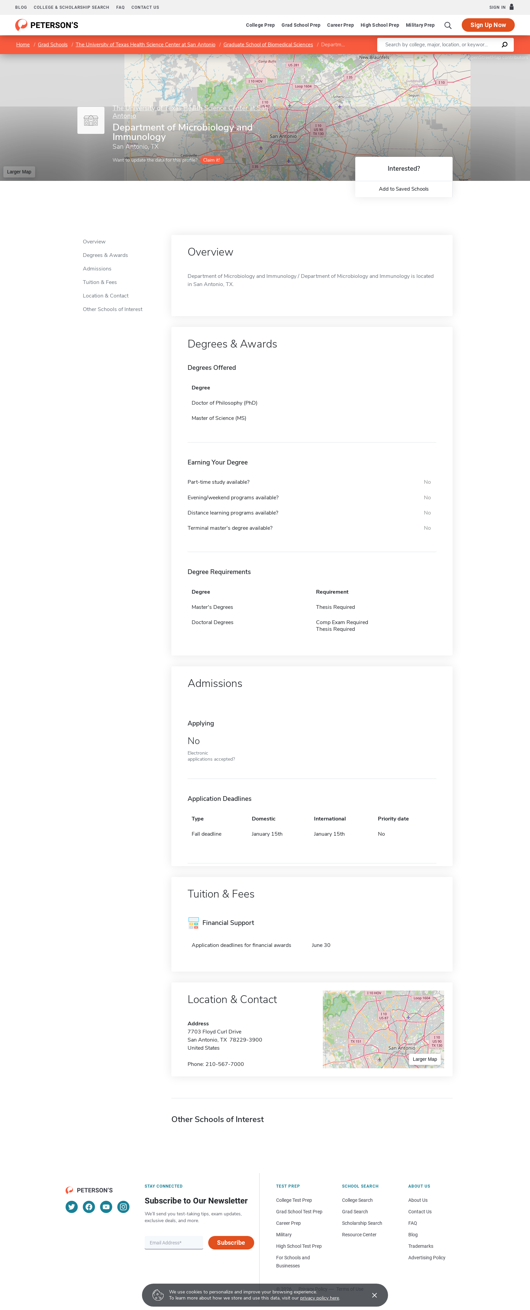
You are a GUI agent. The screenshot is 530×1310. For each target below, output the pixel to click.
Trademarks (420, 1246)
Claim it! (211, 160)
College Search (357, 1200)
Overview (94, 241)
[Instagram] (123, 1207)
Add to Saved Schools (404, 189)
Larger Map (19, 171)
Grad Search (355, 1211)
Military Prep (420, 25)
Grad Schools (53, 44)
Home (23, 44)
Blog (21, 7)
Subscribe (231, 1242)
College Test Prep (294, 1200)
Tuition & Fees (100, 282)
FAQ (120, 7)
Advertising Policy (426, 1257)
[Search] (448, 25)
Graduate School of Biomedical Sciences (268, 44)
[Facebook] (89, 1207)
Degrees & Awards (105, 255)
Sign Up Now (488, 24)
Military (284, 1234)
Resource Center (359, 1234)
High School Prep (380, 25)
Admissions (97, 268)
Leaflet (448, 57)
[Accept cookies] (370, 1295)
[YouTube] (106, 1207)
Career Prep (340, 25)
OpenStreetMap (484, 57)
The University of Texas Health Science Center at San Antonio (145, 44)
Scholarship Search (362, 1223)
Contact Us (420, 1211)
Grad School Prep (301, 25)
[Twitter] (72, 1207)
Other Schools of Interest (112, 309)
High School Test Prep (299, 1246)
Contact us (145, 7)
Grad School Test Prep (299, 1211)
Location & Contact (105, 296)
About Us (418, 1200)
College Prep (260, 25)
